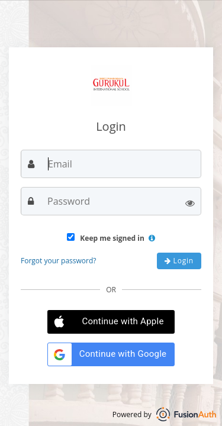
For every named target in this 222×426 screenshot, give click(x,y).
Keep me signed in (111, 238)
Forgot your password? (58, 261)
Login (179, 261)
